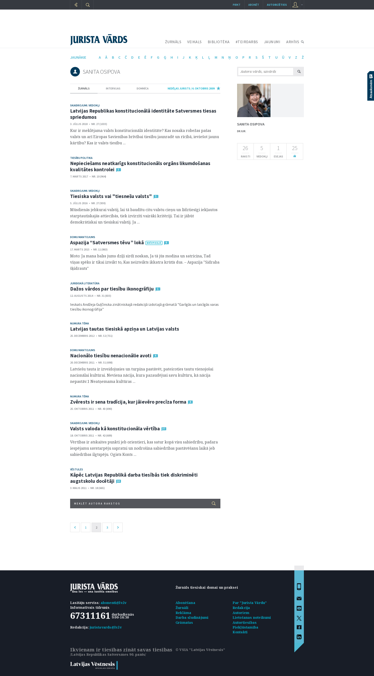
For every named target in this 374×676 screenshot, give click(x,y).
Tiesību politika (81, 158)
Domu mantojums (82, 237)
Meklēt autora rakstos (145, 503)
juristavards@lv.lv (106, 627)
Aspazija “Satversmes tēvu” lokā (107, 242)
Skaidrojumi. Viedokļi (85, 105)
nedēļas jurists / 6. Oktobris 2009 (191, 88)
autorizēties (277, 4)
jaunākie (78, 57)
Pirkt (236, 4)
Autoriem (241, 612)
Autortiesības (245, 622)
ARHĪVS (292, 41)
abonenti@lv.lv (114, 602)
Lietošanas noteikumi (252, 617)
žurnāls (84, 88)
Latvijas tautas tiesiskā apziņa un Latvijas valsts (124, 329)
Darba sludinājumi (192, 617)
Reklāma (183, 612)
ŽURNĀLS (173, 41)
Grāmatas (184, 622)
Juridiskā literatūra (84, 283)
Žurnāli (182, 607)
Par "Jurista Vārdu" (250, 602)
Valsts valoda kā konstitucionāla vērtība (115, 428)
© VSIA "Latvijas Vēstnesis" (200, 649)
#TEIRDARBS (247, 41)
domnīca (143, 88)
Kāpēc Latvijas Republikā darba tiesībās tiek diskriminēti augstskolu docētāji (134, 478)
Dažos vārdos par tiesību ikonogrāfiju (112, 289)
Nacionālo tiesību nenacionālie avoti (110, 355)
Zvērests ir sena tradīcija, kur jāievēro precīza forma (128, 402)
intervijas (113, 88)
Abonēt (253, 4)
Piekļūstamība (246, 627)
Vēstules (76, 469)
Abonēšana (185, 602)
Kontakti (240, 632)
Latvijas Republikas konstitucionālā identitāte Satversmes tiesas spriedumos (143, 114)
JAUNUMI (272, 41)
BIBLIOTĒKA (219, 41)
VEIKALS (194, 41)
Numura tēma (79, 323)
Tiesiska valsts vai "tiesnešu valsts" (111, 196)
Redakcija (241, 607)
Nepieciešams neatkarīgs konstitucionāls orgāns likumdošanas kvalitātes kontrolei (140, 166)
